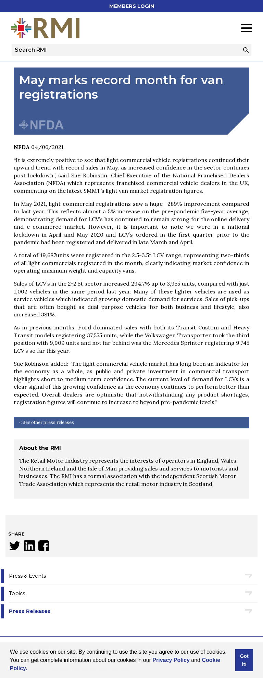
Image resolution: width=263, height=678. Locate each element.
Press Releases (30, 611)
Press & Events (27, 576)
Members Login (131, 6)
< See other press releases (46, 422)
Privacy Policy (171, 660)
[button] (30, 669)
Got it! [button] (244, 660)
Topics (17, 593)
